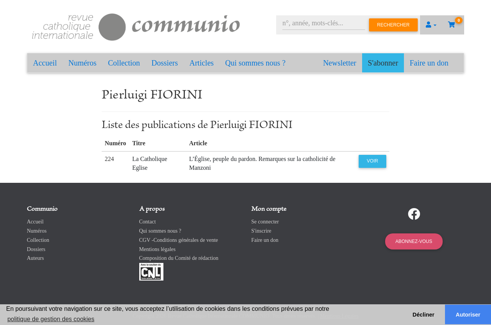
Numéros (82, 63)
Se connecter (265, 222)
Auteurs (35, 258)
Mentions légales (157, 249)
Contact (147, 222)
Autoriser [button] (468, 315)
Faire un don (429, 63)
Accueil (45, 63)
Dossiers (165, 63)
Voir (372, 161)
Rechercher (393, 25)
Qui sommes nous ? (255, 63)
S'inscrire (261, 231)
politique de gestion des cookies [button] (50, 319)
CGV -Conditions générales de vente (178, 240)
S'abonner (383, 63)
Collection (124, 63)
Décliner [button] (424, 315)
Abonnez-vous (413, 241)
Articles (201, 63)
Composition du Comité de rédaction (179, 258)
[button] (431, 24)
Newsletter (339, 63)
